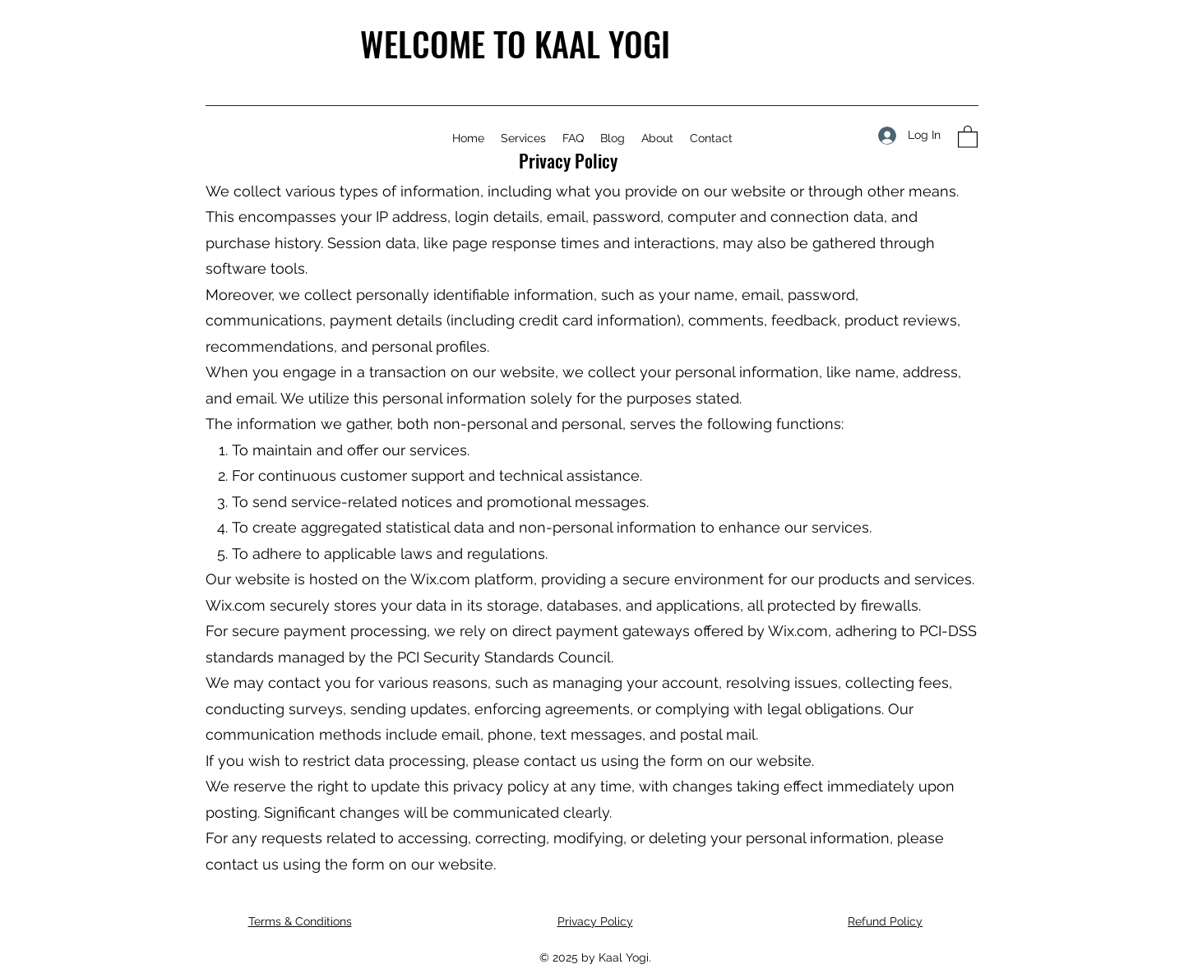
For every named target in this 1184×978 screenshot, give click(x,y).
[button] (968, 136)
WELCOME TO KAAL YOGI (515, 43)
